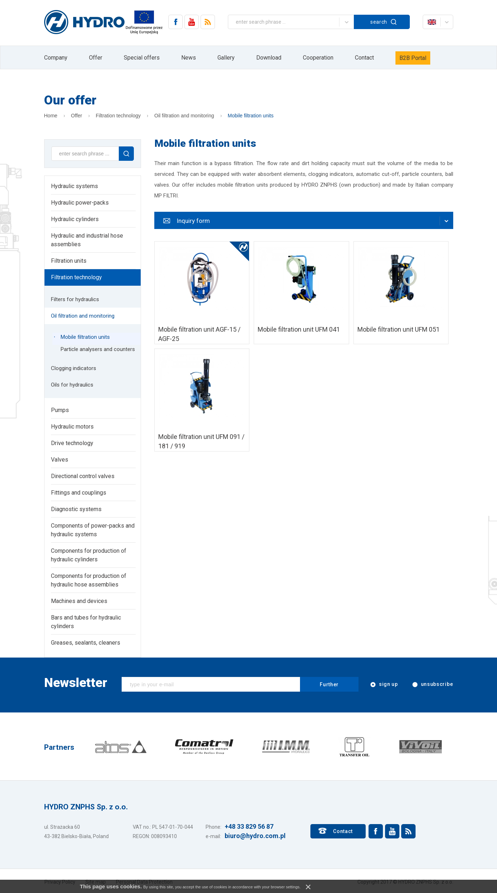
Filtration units (68, 260)
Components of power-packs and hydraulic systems (93, 530)
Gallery (226, 57)
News (188, 57)
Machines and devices (79, 601)
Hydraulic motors (72, 426)
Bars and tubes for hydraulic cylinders (86, 622)
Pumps (60, 410)
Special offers (142, 57)
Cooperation (318, 57)
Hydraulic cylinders (75, 219)
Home (50, 115)
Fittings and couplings (78, 492)
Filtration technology (118, 115)
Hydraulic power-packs (80, 202)
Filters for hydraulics (75, 299)
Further (329, 684)
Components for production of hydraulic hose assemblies (88, 580)
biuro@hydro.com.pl (255, 836)
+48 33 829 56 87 (249, 826)
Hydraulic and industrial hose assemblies (87, 240)
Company (55, 57)
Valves (59, 459)
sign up (383, 684)
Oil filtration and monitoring (184, 115)
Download (268, 57)
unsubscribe (432, 684)
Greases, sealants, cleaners (85, 642)
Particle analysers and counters (98, 349)
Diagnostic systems (76, 509)
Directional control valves (82, 476)
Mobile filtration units (251, 115)
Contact (364, 57)
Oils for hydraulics (72, 385)
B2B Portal (412, 58)
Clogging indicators (73, 368)
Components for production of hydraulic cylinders (88, 555)
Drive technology (72, 443)
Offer (95, 57)
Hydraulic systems (74, 186)
